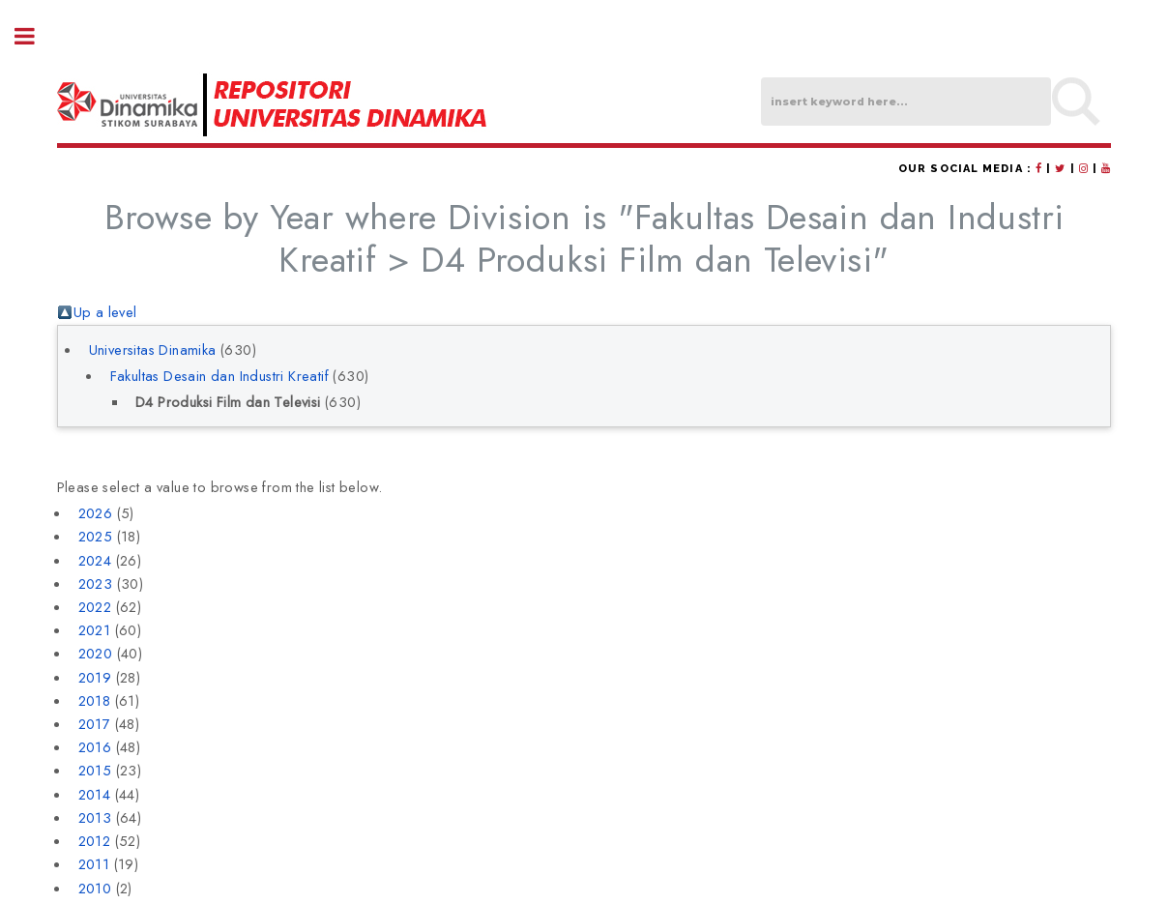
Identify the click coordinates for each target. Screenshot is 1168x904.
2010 (95, 888)
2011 (94, 864)
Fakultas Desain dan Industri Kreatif (219, 375)
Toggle (35, 36)
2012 (94, 841)
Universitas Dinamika (153, 349)
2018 (94, 700)
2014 (94, 794)
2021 (94, 630)
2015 (95, 770)
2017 (94, 724)
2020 (95, 653)
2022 (95, 607)
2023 (95, 583)
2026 (95, 513)
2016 (95, 747)
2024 (95, 560)
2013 (95, 817)
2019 (95, 677)
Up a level (105, 312)
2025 (95, 536)
